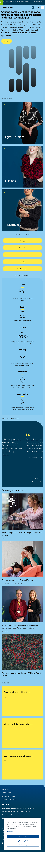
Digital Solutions (6, 792)
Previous (34, 480)
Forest (22, 255)
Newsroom (5, 804)
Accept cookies (23, 837)
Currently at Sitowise (12, 490)
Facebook (2, 843)
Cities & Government (22, 269)
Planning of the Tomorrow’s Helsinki (12, 815)
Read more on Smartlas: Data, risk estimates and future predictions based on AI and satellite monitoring (23, 2)
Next (39, 480)
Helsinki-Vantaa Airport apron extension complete (16, 811)
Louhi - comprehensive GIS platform (18, 756)
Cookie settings (23, 845)
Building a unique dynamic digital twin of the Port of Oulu (18, 808)
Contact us (6, 41)
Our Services (5, 789)
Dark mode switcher (32, 7)
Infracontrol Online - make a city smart (19, 724)
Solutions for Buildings (8, 796)
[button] (42, 7)
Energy (22, 241)
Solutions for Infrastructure (9, 799)
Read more (10, 832)
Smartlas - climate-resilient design (17, 692)
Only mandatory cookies (23, 841)
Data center (22, 248)
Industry (22, 262)
